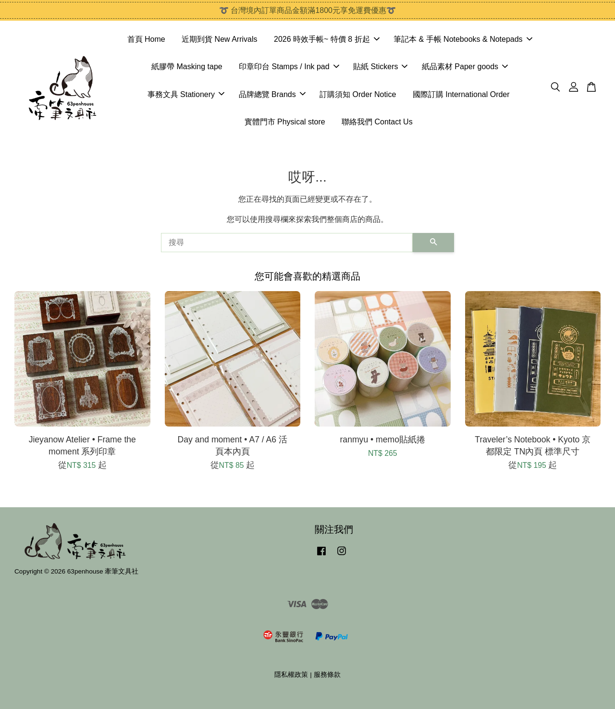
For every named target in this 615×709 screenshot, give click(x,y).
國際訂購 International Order (461, 94)
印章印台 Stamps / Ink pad (289, 66)
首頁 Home (146, 39)
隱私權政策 (291, 674)
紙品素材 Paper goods (465, 66)
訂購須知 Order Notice (358, 94)
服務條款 (327, 674)
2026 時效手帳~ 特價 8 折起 (327, 39)
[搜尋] (287, 242)
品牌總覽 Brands (272, 94)
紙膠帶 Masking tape (186, 66)
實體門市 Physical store (285, 122)
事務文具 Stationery (186, 94)
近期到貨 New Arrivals (219, 39)
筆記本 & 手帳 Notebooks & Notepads (463, 39)
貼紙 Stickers (380, 66)
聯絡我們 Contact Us (377, 122)
